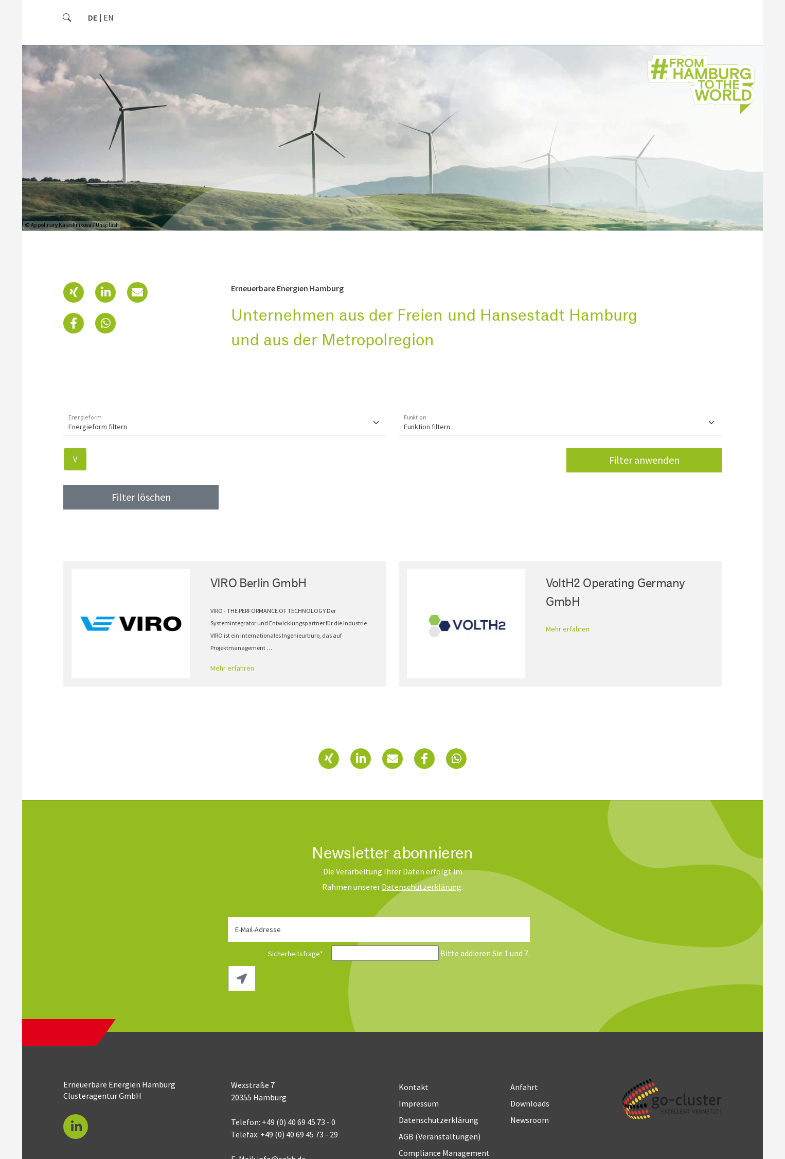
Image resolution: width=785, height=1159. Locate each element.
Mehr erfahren (232, 659)
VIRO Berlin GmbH (258, 574)
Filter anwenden (644, 451)
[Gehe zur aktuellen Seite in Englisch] (108, 17)
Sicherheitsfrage (279, 945)
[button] (73, 284)
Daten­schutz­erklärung (421, 878)
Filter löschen (141, 488)
